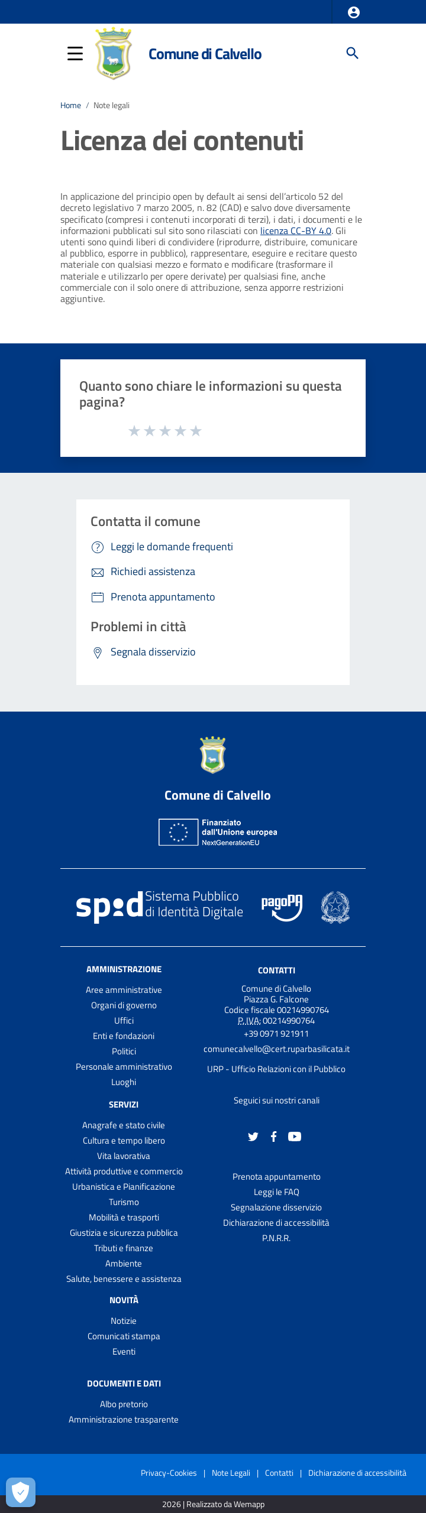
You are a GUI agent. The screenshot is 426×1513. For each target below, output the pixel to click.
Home (70, 105)
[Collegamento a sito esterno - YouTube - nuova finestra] (295, 1135)
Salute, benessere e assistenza (124, 1278)
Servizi (123, 1104)
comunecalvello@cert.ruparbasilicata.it (277, 1049)
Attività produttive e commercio (124, 1171)
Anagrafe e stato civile (123, 1125)
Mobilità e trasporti (124, 1217)
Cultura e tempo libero (124, 1140)
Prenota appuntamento (277, 1176)
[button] (354, 12)
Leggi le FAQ (276, 1192)
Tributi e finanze (123, 1248)
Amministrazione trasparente (124, 1419)
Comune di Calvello (205, 53)
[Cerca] (353, 53)
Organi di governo (124, 1005)
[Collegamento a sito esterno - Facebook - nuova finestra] (274, 1135)
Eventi (123, 1351)
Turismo (124, 1202)
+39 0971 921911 (276, 1033)
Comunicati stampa (124, 1336)
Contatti (276, 970)
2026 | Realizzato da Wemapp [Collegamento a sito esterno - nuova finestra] (213, 1504)
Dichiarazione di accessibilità (276, 1222)
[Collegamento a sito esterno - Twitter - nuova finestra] (253, 1135)
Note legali (111, 105)
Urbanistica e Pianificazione (123, 1186)
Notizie (124, 1320)
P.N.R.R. (276, 1238)
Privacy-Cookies (169, 1472)
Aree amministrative (124, 989)
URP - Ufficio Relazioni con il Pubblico (276, 1069)
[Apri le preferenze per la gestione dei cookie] (21, 1492)
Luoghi (123, 1082)
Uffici (124, 1020)
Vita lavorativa (123, 1156)
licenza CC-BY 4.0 (295, 230)
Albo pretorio (124, 1404)
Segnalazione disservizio (276, 1207)
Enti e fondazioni (123, 1036)
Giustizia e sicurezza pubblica (124, 1232)
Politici (124, 1051)
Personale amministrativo (124, 1066)
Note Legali (231, 1472)
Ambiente (123, 1263)
